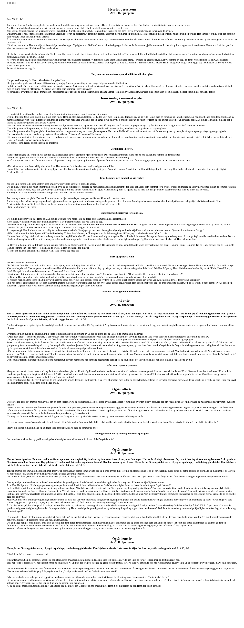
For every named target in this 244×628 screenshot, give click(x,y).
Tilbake (11, 2)
